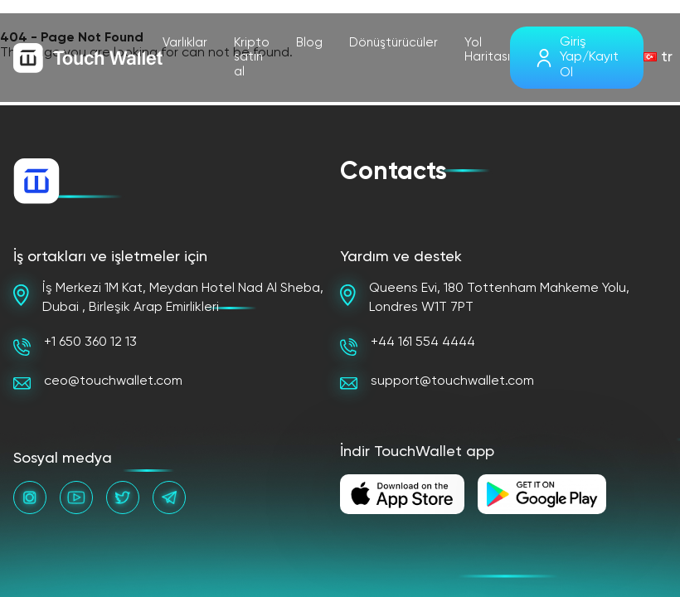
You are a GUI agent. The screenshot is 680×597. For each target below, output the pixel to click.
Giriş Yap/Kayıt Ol (589, 58)
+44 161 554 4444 (407, 346)
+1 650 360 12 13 (75, 346)
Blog (309, 42)
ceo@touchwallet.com (97, 382)
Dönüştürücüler (393, 42)
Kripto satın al (252, 57)
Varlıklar (185, 42)
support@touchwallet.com (437, 382)
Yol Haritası (487, 49)
